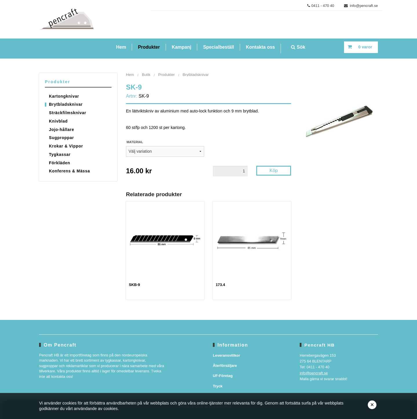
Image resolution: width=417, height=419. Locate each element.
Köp (274, 170)
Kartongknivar (64, 96)
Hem (121, 47)
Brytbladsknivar (66, 104)
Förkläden (59, 163)
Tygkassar (60, 154)
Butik (146, 74)
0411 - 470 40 (320, 5)
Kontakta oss (260, 47)
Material (135, 142)
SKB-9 (134, 285)
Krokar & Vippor (66, 146)
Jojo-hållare (61, 129)
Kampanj (181, 47)
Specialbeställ (218, 47)
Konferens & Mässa (69, 171)
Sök (298, 47)
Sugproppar (61, 137)
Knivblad (58, 121)
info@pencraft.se (361, 5)
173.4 (220, 285)
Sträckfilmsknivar (67, 112)
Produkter (149, 47)
